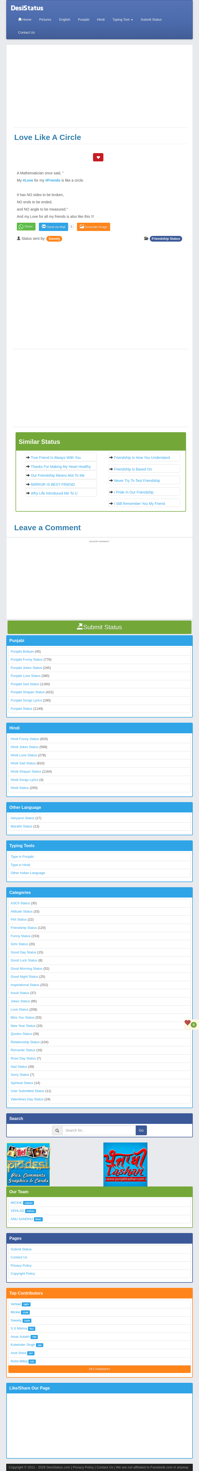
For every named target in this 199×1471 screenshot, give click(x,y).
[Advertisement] (100, 89)
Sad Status (19, 1067)
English (64, 19)
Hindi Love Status (24, 755)
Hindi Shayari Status (26, 771)
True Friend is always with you (56, 458)
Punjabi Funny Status (27, 659)
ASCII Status (20, 903)
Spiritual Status (22, 1083)
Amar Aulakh (20, 1337)
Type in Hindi (20, 865)
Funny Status (21, 936)
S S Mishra (19, 1328)
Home (24, 19)
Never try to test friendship (137, 481)
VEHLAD (17, 1211)
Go (141, 1130)
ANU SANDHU (22, 1219)
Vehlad (16, 1304)
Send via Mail (53, 227)
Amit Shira (18, 1353)
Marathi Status (21, 826)
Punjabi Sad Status (25, 684)
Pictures (45, 19)
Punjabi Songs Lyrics (26, 700)
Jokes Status (20, 1001)
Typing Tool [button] (122, 19)
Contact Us (26, 32)
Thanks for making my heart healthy (61, 467)
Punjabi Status (21, 709)
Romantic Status (23, 1050)
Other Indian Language (28, 873)
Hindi (101, 19)
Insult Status (20, 993)
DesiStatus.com (58, 1467)
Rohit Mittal (19, 1361)
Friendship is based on (133, 469)
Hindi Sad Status (23, 763)
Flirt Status (19, 919)
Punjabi (83, 19)
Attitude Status (22, 911)
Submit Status (151, 19)
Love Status (20, 1009)
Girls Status (19, 944)
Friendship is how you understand (142, 458)
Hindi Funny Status (25, 739)
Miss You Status (23, 1017)
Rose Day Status (23, 1058)
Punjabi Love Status (26, 676)
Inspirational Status (25, 985)
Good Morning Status (26, 968)
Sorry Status (20, 1075)
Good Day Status (23, 952)
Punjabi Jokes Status (26, 668)
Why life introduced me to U (54, 493)
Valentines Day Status (27, 1099)
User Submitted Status (27, 1091)
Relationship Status (25, 1042)
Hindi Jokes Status (25, 747)
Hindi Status (20, 788)
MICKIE (16, 1203)
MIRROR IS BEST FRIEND (53, 484)
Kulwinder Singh (23, 1345)
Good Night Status (24, 977)
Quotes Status (21, 1034)
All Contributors (99, 1369)
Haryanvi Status (22, 818)
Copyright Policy (23, 1273)
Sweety (54, 239)
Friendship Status (166, 239)
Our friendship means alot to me (58, 475)
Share (28, 226)
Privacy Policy (21, 1265)
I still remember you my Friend (139, 504)
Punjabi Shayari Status (28, 692)
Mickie (15, 1312)
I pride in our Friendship (134, 492)
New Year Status (23, 1026)
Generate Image (93, 227)
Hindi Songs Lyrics (24, 780)
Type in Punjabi (22, 856)
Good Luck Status (24, 960)
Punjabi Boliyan (22, 651)
